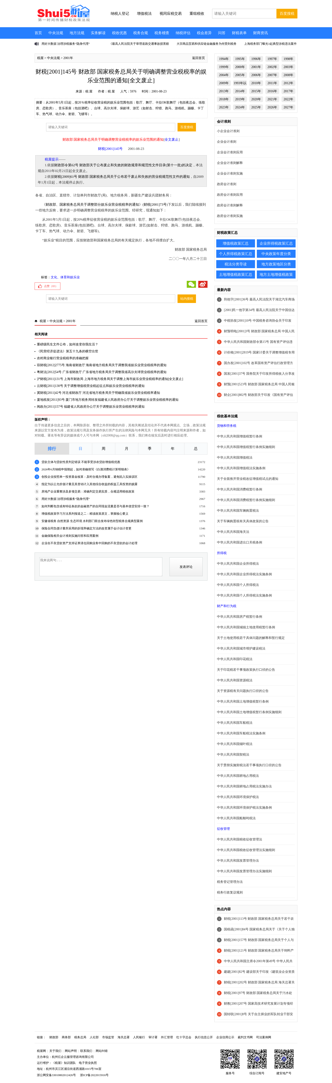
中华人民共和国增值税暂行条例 (239, 436)
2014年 (240, 91)
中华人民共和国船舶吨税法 (236, 818)
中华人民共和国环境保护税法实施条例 (244, 807)
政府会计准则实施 (230, 216)
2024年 (240, 107)
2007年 (272, 75)
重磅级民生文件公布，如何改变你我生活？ (67, 344)
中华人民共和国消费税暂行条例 (239, 489)
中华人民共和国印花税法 (234, 659)
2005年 (240, 75)
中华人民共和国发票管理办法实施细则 (244, 871)
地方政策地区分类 (276, 264)
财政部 (53, 1037)
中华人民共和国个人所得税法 (238, 585)
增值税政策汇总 (236, 243)
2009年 (224, 83)
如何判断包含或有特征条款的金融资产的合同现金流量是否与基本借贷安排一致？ (95, 506)
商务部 (66, 1037)
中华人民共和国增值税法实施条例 (241, 468)
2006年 (256, 75)
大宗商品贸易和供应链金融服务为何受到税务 (207, 43)
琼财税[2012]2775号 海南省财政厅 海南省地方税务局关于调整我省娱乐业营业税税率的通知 (101, 365)
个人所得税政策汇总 (235, 254)
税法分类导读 (236, 264)
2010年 (256, 83)
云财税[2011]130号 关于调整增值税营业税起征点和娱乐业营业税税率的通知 (91, 386)
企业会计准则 (226, 141)
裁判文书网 (245, 1037)
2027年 (288, 107)
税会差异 (204, 33)
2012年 (288, 83)
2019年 (240, 99)
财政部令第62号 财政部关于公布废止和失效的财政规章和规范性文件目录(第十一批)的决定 (123, 165)
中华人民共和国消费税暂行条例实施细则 (246, 500)
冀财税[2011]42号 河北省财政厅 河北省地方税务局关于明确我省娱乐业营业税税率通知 (98, 393)
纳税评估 (183, 33)
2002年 (272, 67)
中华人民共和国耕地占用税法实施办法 (244, 786)
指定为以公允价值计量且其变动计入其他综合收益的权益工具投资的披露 (89, 484)
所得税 (222, 553)
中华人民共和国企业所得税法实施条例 (244, 574)
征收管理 (223, 829)
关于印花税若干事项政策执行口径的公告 (246, 669)
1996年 (256, 59)
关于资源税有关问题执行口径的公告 (243, 691)
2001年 (68, 58)
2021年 (272, 99)
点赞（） (51, 286)
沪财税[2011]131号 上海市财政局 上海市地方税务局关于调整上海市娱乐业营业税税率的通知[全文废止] (110, 379)
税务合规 (140, 33)
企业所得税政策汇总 (276, 243)
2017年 (288, 91)
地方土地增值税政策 (276, 274)
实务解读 (98, 33)
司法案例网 (263, 1037)
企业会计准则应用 (230, 152)
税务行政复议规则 (230, 892)
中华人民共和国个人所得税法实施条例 (244, 595)
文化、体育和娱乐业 (65, 277)
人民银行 (139, 1037)
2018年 (224, 99)
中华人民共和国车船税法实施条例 (241, 733)
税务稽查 (161, 33)
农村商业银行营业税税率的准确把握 (63, 358)
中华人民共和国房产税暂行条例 (239, 616)
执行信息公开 (204, 1037)
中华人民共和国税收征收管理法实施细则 (246, 850)
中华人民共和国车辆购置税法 (238, 510)
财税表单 (239, 33)
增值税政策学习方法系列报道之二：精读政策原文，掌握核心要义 (85, 513)
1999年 (224, 67)
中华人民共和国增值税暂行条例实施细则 (246, 447)
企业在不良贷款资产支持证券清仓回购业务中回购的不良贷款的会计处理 (89, 543)
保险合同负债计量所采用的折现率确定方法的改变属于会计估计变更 (86, 528)
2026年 (272, 107)
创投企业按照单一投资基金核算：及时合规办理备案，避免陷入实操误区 (89, 476)
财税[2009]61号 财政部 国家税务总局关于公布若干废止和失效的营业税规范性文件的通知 (122, 176)
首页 (38, 33)
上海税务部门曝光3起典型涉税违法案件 (270, 43)
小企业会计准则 (228, 131)
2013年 (224, 91)
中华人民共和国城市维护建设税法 (241, 648)
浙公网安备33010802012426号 (56, 1075)
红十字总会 (183, 1037)
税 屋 (89, 91)
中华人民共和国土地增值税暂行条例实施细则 (249, 712)
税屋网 (41, 1051)
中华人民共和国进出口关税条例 (239, 542)
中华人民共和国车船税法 (234, 722)
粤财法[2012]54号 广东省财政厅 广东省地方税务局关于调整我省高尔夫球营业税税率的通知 (101, 372)
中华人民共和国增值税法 (234, 457)
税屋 (40, 58)
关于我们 (55, 1051)
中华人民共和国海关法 (233, 532)
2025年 (256, 107)
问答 (221, 33)
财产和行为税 (226, 606)
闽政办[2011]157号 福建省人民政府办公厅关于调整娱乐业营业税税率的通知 (91, 406)
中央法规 (55, 33)
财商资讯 (260, 33)
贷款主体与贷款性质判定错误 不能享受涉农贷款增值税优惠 (81, 462)
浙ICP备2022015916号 (94, 1075)
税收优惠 (119, 33)
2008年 (288, 75)
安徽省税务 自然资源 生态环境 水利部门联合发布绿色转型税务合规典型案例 (92, 521)
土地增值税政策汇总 (235, 274)
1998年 (288, 59)
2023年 (224, 107)
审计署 (152, 1037)
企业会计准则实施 (230, 173)
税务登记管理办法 (230, 882)
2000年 (240, 67)
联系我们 (86, 1051)
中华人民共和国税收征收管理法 (239, 839)
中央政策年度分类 (276, 254)
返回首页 (198, 58)
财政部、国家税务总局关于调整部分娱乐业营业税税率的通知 (92, 204)
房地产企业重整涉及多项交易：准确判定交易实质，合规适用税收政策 (88, 491)
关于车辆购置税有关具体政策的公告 (243, 521)
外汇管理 (167, 1037)
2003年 (288, 67)
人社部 (94, 1037)
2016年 (272, 91)
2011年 (272, 83)
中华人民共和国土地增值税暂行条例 (243, 701)
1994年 (224, 59)
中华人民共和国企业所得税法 (238, 563)
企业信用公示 (225, 1037)
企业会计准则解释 (230, 163)
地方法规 (77, 33)
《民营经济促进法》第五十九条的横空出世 (67, 351)
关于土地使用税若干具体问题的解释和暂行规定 (251, 638)
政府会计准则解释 (230, 205)
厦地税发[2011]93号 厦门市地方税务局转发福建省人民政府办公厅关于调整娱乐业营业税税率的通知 (107, 399)
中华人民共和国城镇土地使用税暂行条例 (246, 627)
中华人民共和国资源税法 (234, 680)
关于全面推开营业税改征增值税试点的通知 (247, 479)
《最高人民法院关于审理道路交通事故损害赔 (139, 43)
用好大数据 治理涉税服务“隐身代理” (66, 43)
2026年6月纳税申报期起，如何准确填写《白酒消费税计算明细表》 (86, 469)
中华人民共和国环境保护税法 (238, 797)
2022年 (288, 99)
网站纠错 (102, 1051)
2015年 (256, 91)
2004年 (224, 75)
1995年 (240, 59)
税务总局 (80, 1037)
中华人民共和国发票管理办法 (238, 860)
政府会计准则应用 (230, 194)
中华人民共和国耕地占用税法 (238, 775)
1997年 (272, 59)
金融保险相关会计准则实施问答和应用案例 (70, 535)
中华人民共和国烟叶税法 (234, 744)
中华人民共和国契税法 (233, 754)
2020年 (256, 99)
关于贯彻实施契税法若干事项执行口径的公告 (249, 765)
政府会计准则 (226, 184)
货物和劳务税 (226, 425)
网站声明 (71, 1051)
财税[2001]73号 (155, 204)
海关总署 (124, 1037)
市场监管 (108, 1037)
